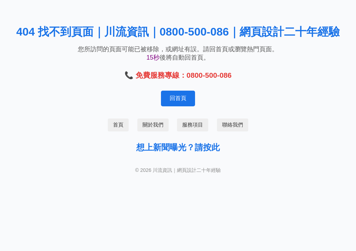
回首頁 (178, 98)
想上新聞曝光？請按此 (178, 147)
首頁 (118, 125)
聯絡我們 (232, 125)
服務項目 (192, 125)
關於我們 (153, 125)
